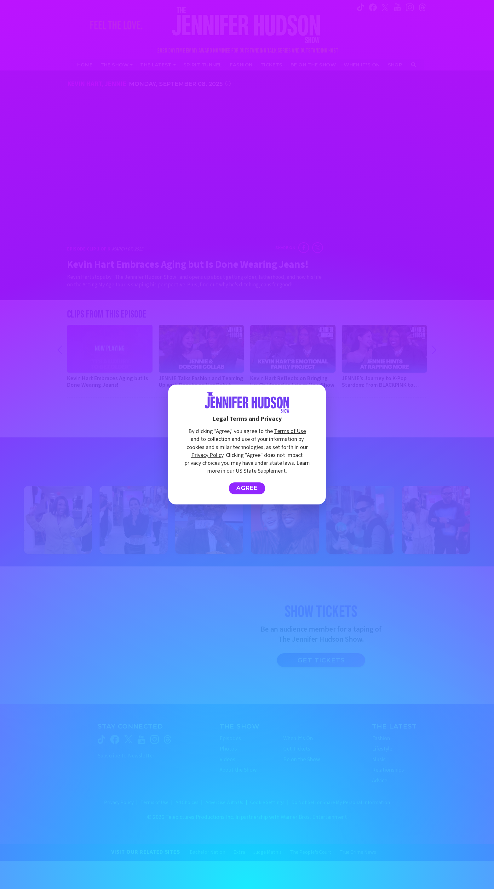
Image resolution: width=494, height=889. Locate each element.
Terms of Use (290, 431)
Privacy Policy (207, 455)
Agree (247, 488)
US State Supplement (261, 471)
